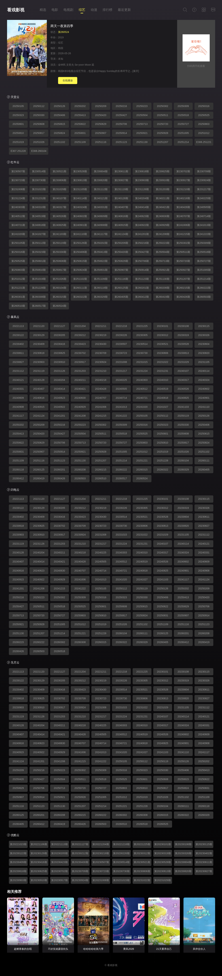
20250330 (38, 115)
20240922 (59, 406)
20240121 (18, 379)
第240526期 (59, 216)
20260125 (38, 469)
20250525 (203, 115)
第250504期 (162, 252)
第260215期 (183, 287)
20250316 (203, 106)
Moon (88, 64)
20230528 (183, 344)
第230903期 (142, 180)
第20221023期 (18, 844)
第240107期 (59, 198)
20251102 (59, 142)
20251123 (121, 142)
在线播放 (68, 80)
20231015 (141, 362)
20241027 (162, 406)
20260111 (203, 460)
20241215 (100, 415)
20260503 (80, 478)
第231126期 (142, 189)
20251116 (100, 142)
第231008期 (18, 189)
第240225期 (204, 198)
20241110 (203, 406)
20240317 (183, 379)
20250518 (183, 115)
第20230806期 (142, 871)
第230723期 (18, 180)
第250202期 (100, 242)
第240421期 (162, 207)
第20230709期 (80, 871)
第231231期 (39, 198)
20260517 (121, 478)
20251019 (18, 142)
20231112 (18, 370)
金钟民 (62, 64)
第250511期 (183, 252)
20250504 (141, 115)
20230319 (183, 335)
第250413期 (100, 252)
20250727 (183, 124)
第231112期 (100, 189)
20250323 (18, 115)
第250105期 (18, 242)
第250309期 (204, 242)
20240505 (121, 388)
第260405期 (121, 296)
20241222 (121, 415)
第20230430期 (80, 862)
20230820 (203, 353)
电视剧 (68, 10)
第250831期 (100, 269)
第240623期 (142, 216)
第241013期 (204, 225)
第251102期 (80, 278)
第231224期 (18, 198)
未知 (60, 58)
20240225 (121, 379)
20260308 (80, 642)
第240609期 (100, 216)
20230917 (80, 362)
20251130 (141, 142)
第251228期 (39, 287)
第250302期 (183, 242)
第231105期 (80, 189)
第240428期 (183, 207)
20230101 (162, 326)
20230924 (100, 362)
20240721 (141, 397)
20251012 (203, 133)
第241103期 (59, 234)
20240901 (203, 397)
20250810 (18, 133)
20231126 (59, 370)
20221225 (141, 326)
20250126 (59, 106)
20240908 (18, 406)
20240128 (38, 379)
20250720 (162, 124)
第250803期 (18, 269)
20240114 (203, 370)
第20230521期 (142, 862)
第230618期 (142, 171)
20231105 (203, 362)
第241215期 (183, 234)
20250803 (203, 124)
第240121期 (100, 198)
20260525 (162, 824)
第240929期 (162, 225)
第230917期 (183, 180)
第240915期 (121, 225)
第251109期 (100, 278)
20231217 (121, 370)
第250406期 (80, 252)
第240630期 (162, 216)
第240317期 (59, 207)
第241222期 (204, 234)
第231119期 (121, 189)
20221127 (59, 326)
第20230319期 (162, 853)
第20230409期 (18, 862)
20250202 (80, 106)
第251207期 (183, 278)
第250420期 (121, 252)
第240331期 (100, 207)
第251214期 (204, 278)
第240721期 (18, 225)
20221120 (38, 326)
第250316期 (18, 252)
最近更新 (124, 10)
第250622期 (100, 261)
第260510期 (18, 305)
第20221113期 (59, 844)
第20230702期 (59, 871)
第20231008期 (100, 880)
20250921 (141, 133)
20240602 (203, 388)
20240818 (162, 397)
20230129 (38, 335)
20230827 (18, 362)
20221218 (121, 326)
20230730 (141, 353)
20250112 (38, 106)
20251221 (141, 460)
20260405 (203, 469)
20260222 (121, 469)
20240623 (59, 397)
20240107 (183, 370)
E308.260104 (38, 150)
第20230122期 (18, 853)
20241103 (183, 406)
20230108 (183, 326)
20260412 (18, 478)
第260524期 (59, 305)
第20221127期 (80, 844)
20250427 (121, 115)
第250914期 (142, 269)
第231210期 (183, 189)
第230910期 (162, 180)
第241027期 (39, 234)
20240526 (183, 388)
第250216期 (142, 242)
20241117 (18, 415)
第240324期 (80, 207)
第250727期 (204, 261)
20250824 (59, 133)
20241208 (80, 415)
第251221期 (18, 287)
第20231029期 (162, 880)
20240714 (121, 397)
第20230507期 (100, 862)
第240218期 (183, 198)
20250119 (183, 415)
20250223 (141, 106)
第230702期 (183, 171)
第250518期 (204, 252)
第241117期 (100, 234)
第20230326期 (183, 853)
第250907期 (121, 269)
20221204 (80, 326)
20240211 (80, 379)
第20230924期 (80, 880)
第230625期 (162, 171)
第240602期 (80, 216)
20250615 (59, 124)
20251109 (80, 142)
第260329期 (100, 296)
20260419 (38, 478)
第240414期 (142, 207)
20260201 (59, 469)
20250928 (162, 133)
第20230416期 (39, 862)
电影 (55, 10)
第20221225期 (142, 844)
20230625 (59, 353)
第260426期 (183, 296)
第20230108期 (183, 844)
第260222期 (204, 287)
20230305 (141, 335)
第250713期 (162, 261)
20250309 (183, 106)
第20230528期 (162, 862)
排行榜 (107, 10)
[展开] (135, 71)
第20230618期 (18, 871)
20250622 (80, 124)
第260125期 (121, 287)
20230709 (100, 353)
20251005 (183, 133)
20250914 (121, 133)
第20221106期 (39, 844)
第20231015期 (121, 880)
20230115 (203, 326)
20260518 (59, 651)
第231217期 (204, 189)
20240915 (38, 406)
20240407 (38, 388)
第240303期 (18, 207)
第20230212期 (80, 853)
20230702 (80, 353)
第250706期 (142, 261)
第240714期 (204, 216)
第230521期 (59, 171)
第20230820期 (183, 871)
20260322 (162, 469)
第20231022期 (142, 880)
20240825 (183, 397)
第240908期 (100, 225)
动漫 (94, 10)
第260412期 (142, 296)
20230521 (162, 344)
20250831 (80, 133)
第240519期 (39, 216)
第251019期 (39, 278)
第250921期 (162, 269)
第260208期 (162, 287)
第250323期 (39, 252)
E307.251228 (18, 150)
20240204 (59, 379)
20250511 (162, 115)
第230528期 (80, 171)
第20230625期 (39, 871)
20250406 (59, 115)
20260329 (183, 469)
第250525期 (18, 261)
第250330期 (59, 252)
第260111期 (80, 287)
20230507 (121, 344)
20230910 (59, 362)
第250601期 (39, 261)
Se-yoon (79, 64)
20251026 (38, 142)
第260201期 (142, 287)
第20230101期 (162, 844)
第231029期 (59, 189)
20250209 (100, 106)
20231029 (183, 362)
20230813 (183, 353)
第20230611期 (204, 862)
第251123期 (142, 278)
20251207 (162, 142)
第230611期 (121, 171)
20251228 (162, 460)
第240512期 (18, 216)
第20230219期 (100, 853)
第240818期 (39, 225)
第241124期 (121, 234)
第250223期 (162, 242)
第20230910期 (39, 880)
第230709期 (204, 171)
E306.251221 (203, 142)
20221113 (18, 326)
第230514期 (39, 171)
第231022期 (39, 189)
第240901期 (80, 225)
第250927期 (183, 269)
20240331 (18, 388)
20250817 (38, 133)
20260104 (183, 460)
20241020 (141, 406)
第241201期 (142, 234)
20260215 (100, 469)
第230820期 (100, 180)
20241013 (121, 406)
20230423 (80, 344)
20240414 (59, 388)
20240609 (18, 397)
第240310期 (39, 207)
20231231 (162, 370)
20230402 (18, 344)
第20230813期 (162, 871)
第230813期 (80, 180)
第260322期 (80, 296)
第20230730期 (121, 871)
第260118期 (100, 287)
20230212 (80, 335)
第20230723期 (100, 871)
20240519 (162, 388)
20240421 (80, 388)
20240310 (162, 379)
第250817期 (59, 269)
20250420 (100, 115)
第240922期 (142, 225)
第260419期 (162, 296)
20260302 (59, 642)
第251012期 (18, 278)
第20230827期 (204, 871)
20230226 (121, 335)
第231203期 (162, 189)
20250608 (38, 124)
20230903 (38, 362)
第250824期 (80, 269)
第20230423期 (59, 862)
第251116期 (121, 278)
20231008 (121, 362)
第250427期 (142, 252)
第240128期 (121, 198)
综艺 (82, 10)
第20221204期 (100, 844)
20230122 (18, 335)
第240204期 (142, 198)
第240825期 (59, 225)
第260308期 (39, 296)
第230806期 (59, 180)
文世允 (70, 64)
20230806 (162, 353)
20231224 (141, 370)
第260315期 (59, 296)
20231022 (162, 362)
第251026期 (59, 278)
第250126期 (80, 242)
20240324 (203, 379)
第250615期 (80, 261)
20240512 (141, 388)
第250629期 (121, 261)
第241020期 (18, 234)
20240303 (141, 379)
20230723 (121, 353)
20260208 (80, 469)
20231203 (80, 370)
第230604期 (100, 171)
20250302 (162, 106)
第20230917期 (59, 880)
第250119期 (59, 242)
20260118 (18, 469)
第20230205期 (59, 853)
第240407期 (121, 207)
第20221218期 (121, 844)
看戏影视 (15, 9)
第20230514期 (121, 862)
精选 (43, 10)
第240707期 (183, 216)
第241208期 (162, 234)
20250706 (121, 124)
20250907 (100, 133)
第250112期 (39, 242)
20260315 (141, 469)
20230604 (203, 344)
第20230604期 (183, 862)
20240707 (100, 397)
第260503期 (204, 296)
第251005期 (204, 269)
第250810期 (39, 269)
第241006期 (183, 225)
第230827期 (121, 180)
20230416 (59, 344)
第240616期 (121, 216)
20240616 (38, 397)
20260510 (100, 478)
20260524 (141, 478)
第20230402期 (204, 853)
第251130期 (162, 278)
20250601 (18, 124)
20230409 (38, 344)
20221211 (100, 326)
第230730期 (39, 180)
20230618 (38, 353)
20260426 (59, 478)
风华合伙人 (199, 948)
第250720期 (183, 261)
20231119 (38, 370)
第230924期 (204, 180)
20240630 (80, 397)
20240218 (100, 379)
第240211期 (162, 198)
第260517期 (39, 305)
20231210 (100, 370)
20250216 (121, 106)
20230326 (203, 335)
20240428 (100, 388)
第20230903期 (18, 880)
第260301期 (18, 296)
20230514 (141, 344)
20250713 (141, 124)
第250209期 (121, 242)
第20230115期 (204, 844)
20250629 (100, 124)
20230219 (100, 335)
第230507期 (18, 171)
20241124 (38, 415)
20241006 (100, 406)
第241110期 (80, 234)
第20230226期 (121, 853)
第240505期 (204, 207)
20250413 (80, 115)
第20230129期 (39, 853)
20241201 (59, 415)
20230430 (100, 344)
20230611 (18, 353)
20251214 (183, 142)
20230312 (162, 335)
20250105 (18, 106)
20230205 (59, 335)
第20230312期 (142, 853)
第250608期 (59, 261)
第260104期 (59, 287)
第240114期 (80, 198)
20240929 (80, 406)
